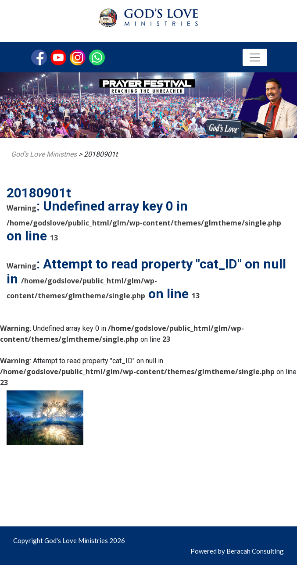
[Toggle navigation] (255, 57)
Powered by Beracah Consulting (237, 551)
